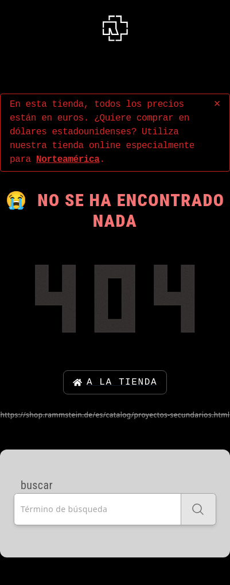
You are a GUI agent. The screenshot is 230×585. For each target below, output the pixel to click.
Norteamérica (67, 159)
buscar (37, 485)
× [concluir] (216, 104)
